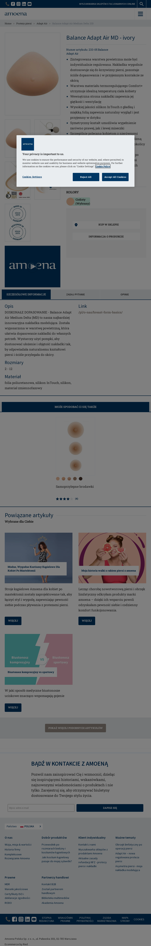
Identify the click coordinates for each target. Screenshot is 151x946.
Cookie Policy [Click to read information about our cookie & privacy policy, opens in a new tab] (103, 166)
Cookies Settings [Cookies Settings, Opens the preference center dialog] (32, 176)
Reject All (86, 176)
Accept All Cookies (115, 176)
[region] (75, 161)
